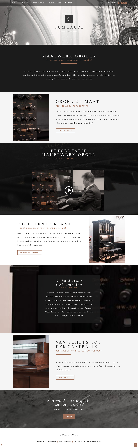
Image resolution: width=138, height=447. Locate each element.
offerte (69, 416)
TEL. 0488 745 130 (79, 442)
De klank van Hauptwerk (29, 252)
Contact (122, 3)
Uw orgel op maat (65, 130)
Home (13, 3)
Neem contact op (65, 377)
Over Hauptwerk (39, 3)
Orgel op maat (24, 3)
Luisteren (68, 3)
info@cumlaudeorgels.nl (94, 442)
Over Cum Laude (55, 3)
